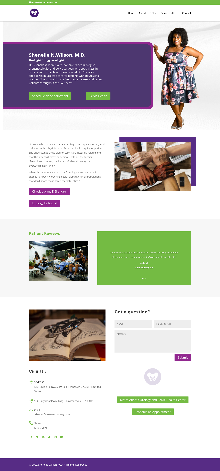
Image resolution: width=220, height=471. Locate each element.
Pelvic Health (168, 13)
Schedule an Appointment (50, 96)
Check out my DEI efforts (49, 191)
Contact (186, 13)
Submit (183, 357)
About (142, 13)
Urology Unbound (44, 203)
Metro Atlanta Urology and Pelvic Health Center (152, 400)
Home (131, 13)
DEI (152, 13)
